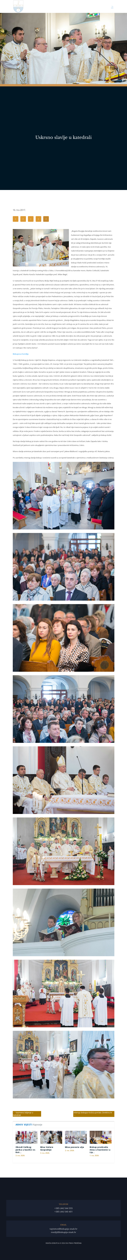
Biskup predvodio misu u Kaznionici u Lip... (100, 1149)
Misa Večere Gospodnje (46, 1148)
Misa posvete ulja (74, 1147)
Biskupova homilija (20, 354)
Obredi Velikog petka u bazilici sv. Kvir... (26, 1149)
